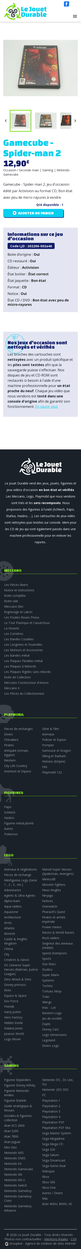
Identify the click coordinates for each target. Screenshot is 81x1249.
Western (10, 760)
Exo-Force (11, 1001)
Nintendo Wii (13, 1174)
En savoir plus (46, 406)
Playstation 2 (51, 1106)
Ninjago (47, 895)
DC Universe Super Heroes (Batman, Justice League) (21, 969)
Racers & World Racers (58, 932)
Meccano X (12, 688)
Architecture (12, 917)
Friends (9, 1006)
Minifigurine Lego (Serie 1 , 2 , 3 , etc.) (20, 882)
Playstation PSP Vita (56, 1128)
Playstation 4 (51, 1117)
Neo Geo (10, 1147)
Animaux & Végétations (20, 869)
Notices (47, 901)
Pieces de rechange (17, 875)
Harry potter (12, 1012)
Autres (8, 829)
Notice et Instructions (19, 590)
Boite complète (15, 595)
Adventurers (12, 890)
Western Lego (52, 1013)
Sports (46, 959)
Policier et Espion (54, 740)
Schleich (9, 812)
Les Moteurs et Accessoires (23, 650)
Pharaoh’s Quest (53, 912)
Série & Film (50, 729)
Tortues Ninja (51, 991)
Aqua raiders (13, 906)
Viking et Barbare (54, 756)
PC (44, 1095)
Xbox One (49, 1187)
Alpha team (12, 901)
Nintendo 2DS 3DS (55, 1090)
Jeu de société (52, 1018)
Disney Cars (50, 1029)
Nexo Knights (51, 890)
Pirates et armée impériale (53, 919)
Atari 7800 (11, 1136)
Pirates (9, 745)
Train (45, 997)
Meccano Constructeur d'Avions (26, 683)
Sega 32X (48, 1149)
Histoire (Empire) (53, 761)
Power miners (52, 927)
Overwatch (49, 906)
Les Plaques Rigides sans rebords (27, 672)
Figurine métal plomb (19, 823)
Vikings (47, 1002)
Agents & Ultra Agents (19, 895)
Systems (48, 980)
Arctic (8, 923)
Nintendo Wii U (14, 1180)
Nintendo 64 (12, 1164)
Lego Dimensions (54, 1035)
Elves (7, 990)
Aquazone (11, 912)
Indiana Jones (13, 1028)
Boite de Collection (17, 677)
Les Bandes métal (16, 655)
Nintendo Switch (15, 1185)
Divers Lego (50, 1046)
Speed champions (54, 953)
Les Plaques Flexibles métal (23, 661)
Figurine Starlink (15, 1100)
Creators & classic (16, 960)
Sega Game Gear (54, 1166)
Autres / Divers (52, 1193)
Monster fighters (53, 885)
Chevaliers (11, 740)
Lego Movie (12, 1039)
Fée (44, 767)
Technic (47, 986)
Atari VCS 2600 (14, 1125)
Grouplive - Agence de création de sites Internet (42, 1243)
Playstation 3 (51, 1111)
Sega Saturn (50, 1155)
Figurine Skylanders (17, 1080)
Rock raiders (50, 938)
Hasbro (9, 818)
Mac (45, 1198)
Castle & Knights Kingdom (15, 941)
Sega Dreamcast (53, 1160)
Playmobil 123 (52, 772)
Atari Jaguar (12, 1142)
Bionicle (9, 933)
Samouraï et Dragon (56, 750)
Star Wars (49, 964)
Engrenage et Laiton (18, 612)
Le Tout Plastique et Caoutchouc (27, 623)
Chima (8, 949)
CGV (74, 1239)
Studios (47, 969)
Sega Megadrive (53, 1138)
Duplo (46, 1024)
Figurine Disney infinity (19, 1085)
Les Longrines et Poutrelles (23, 644)
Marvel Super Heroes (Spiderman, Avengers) (58, 871)
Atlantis (9, 928)
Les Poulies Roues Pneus (21, 617)
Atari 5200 (11, 1131)
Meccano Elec (14, 606)
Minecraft (49, 879)
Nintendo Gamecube (18, 1169)
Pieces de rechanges (18, 729)
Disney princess (15, 985)
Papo (7, 807)
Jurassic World (14, 1034)
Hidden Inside (13, 1023)
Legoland (48, 1040)
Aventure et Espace (17, 771)
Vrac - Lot (49, 1007)
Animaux (48, 734)
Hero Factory (13, 1017)
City (6, 954)
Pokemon (11, 834)
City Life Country (15, 766)
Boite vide (11, 601)
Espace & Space (15, 995)
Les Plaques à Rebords (20, 666)
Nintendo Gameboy (18, 1191)
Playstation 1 (51, 1100)
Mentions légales (56, 1239)
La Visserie (11, 628)
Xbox (45, 1177)
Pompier (48, 745)
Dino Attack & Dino (17, 979)
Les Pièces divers (16, 585)
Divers (8, 734)
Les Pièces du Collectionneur (24, 693)
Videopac (48, 1171)
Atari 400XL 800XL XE (57, 1204)
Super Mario (50, 975)
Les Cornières (13, 634)
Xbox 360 (48, 1182)
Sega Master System (56, 1133)
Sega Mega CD (52, 1144)
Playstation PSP (53, 1122)
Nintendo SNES (14, 1158)
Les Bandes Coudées (19, 639)
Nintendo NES (14, 1153)
